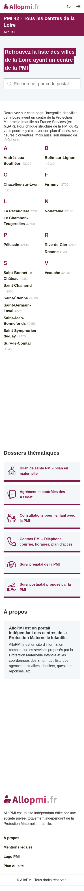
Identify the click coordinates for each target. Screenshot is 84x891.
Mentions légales (18, 847)
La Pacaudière (21, 211)
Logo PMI (12, 857)
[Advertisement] (42, 402)
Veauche (57, 273)
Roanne (57, 252)
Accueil (9, 32)
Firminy (56, 184)
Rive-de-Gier (61, 245)
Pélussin (16, 245)
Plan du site (14, 866)
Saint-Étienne (21, 298)
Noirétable (59, 211)
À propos (11, 838)
